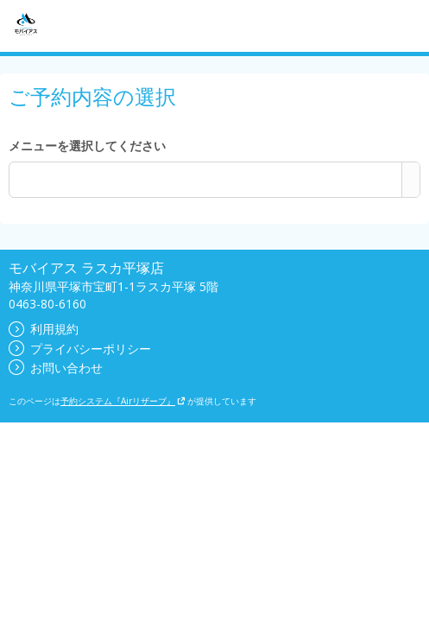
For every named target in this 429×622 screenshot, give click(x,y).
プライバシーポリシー (80, 348)
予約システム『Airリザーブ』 (123, 401)
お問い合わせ (56, 367)
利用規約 (44, 329)
